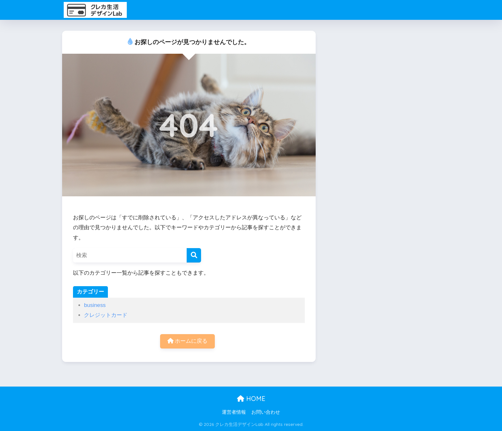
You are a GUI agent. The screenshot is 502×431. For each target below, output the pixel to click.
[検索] (194, 255)
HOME (251, 399)
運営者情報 (234, 412)
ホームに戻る (187, 341)
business (95, 305)
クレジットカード (105, 315)
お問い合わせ (265, 412)
